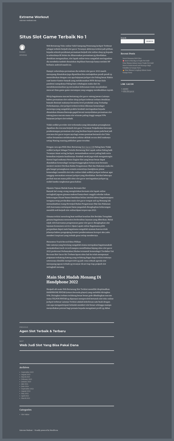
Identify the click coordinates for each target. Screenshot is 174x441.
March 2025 (25, 377)
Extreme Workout (34, 17)
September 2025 (27, 372)
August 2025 (25, 375)
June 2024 (25, 386)
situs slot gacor (128, 91)
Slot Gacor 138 (87, 147)
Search (123, 38)
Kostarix (22, 52)
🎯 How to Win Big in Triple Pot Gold (136, 61)
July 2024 (24, 384)
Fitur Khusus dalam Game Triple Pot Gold (138, 63)
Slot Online (25, 414)
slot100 (125, 89)
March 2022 (25, 398)
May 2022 (25, 393)
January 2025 (26, 382)
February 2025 (26, 379)
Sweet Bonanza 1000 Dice (132, 58)
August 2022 (26, 391)
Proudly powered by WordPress (46, 430)
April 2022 (25, 396)
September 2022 (27, 389)
